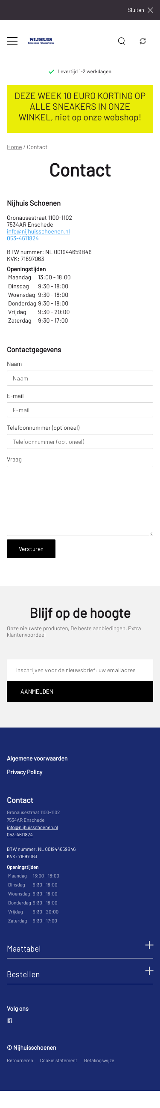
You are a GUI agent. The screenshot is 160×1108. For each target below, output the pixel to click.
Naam (14, 363)
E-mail (15, 395)
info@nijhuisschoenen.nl (38, 231)
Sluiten (140, 10)
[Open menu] (12, 41)
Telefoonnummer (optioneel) (43, 427)
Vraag (14, 459)
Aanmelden (36, 691)
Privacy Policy (24, 772)
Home (14, 147)
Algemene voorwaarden (37, 758)
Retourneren (20, 1060)
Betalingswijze (99, 1060)
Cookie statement (58, 1060)
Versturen (31, 548)
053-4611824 (23, 238)
